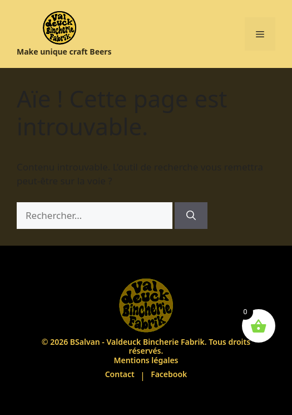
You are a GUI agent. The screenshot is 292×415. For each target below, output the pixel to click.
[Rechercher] (191, 215)
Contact (120, 374)
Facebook (169, 374)
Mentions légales (145, 360)
